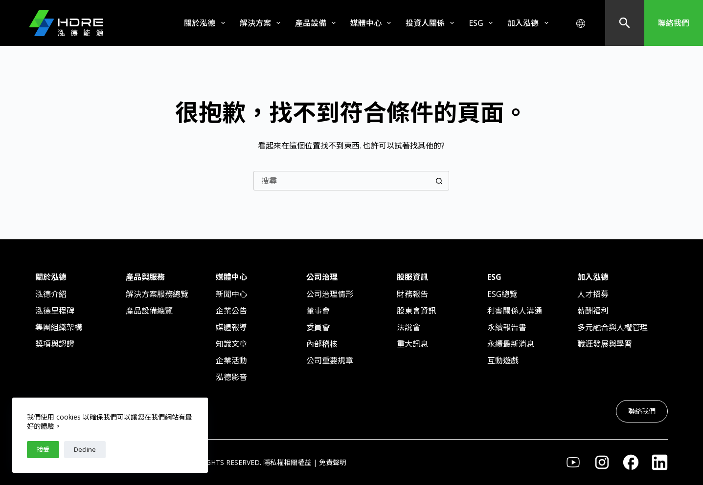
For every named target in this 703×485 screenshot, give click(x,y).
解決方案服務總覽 (157, 294)
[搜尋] (624, 23)
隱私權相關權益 (287, 462)
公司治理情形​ (329, 294)
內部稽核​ (322, 343)
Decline (85, 449)
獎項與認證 (54, 343)
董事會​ (318, 310)
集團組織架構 (58, 327)
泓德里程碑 (54, 310)
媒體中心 (372, 23)
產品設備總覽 (149, 310)
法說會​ (408, 327)
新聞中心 (231, 294)
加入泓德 (529, 23)
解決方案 (262, 23)
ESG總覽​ (502, 294)
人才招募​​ (593, 294)
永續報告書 (506, 327)
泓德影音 (231, 377)
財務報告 (412, 294)
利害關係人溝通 (514, 310)
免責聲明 (332, 462)
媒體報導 (231, 327)
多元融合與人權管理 (612, 327)
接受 (43, 449)
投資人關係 (432, 23)
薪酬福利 (593, 310)
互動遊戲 (503, 360)
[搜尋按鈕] (439, 180)
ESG (483, 23)
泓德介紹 (51, 294)
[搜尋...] (341, 180)
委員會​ (318, 327)
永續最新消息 (510, 343)
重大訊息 (412, 343)
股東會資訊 (416, 310)
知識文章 (231, 343)
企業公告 (231, 310)
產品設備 (317, 23)
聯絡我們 (673, 23)
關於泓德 (206, 23)
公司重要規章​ (329, 360)
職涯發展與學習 (604, 343)
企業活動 (231, 360)
